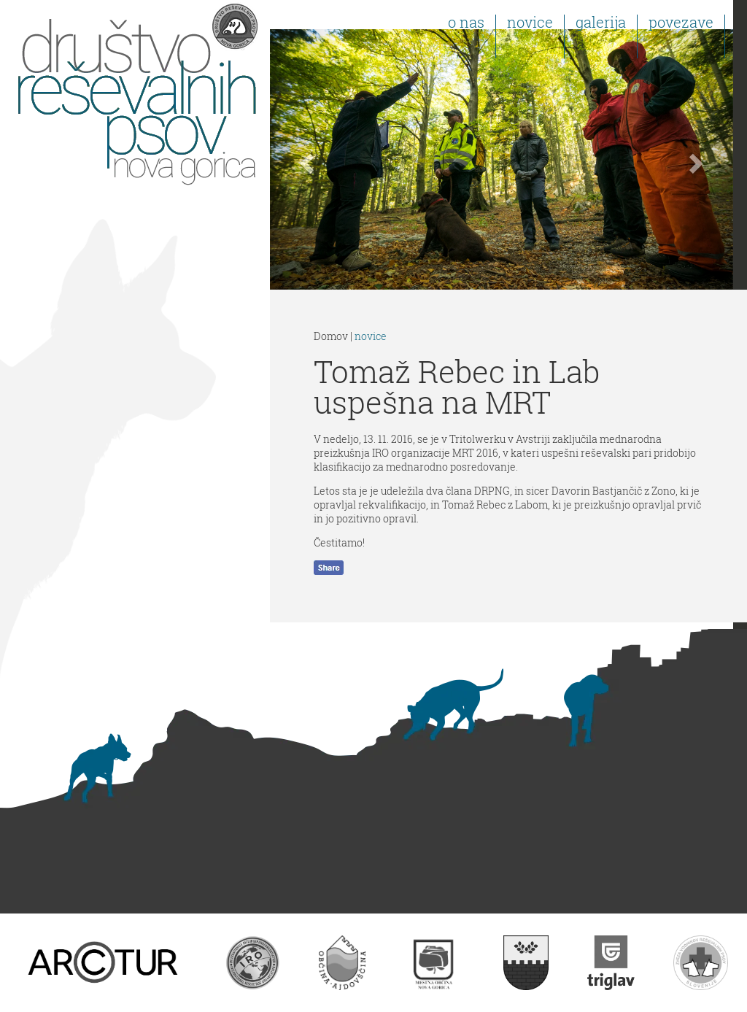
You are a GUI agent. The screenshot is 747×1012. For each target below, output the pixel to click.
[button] (304, 159)
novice (371, 336)
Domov (331, 336)
